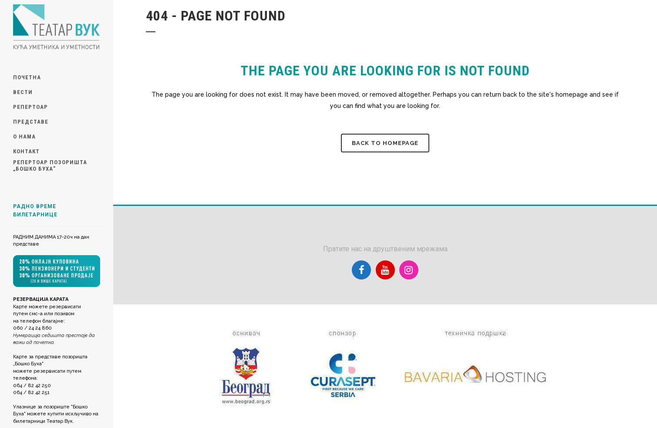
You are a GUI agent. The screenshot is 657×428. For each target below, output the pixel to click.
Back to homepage (385, 143)
